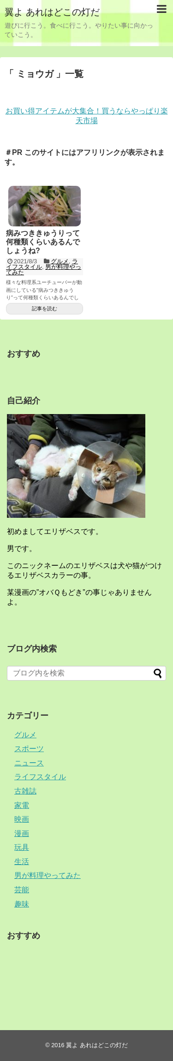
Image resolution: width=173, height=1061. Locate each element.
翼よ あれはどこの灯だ (52, 12)
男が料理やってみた (47, 875)
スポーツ (29, 749)
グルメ (60, 261)
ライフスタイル (42, 264)
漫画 (21, 833)
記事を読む (44, 308)
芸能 (21, 890)
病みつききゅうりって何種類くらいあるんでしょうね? (43, 242)
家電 (21, 805)
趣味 (21, 904)
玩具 (21, 847)
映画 (21, 819)
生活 (21, 861)
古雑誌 (25, 791)
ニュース (29, 763)
